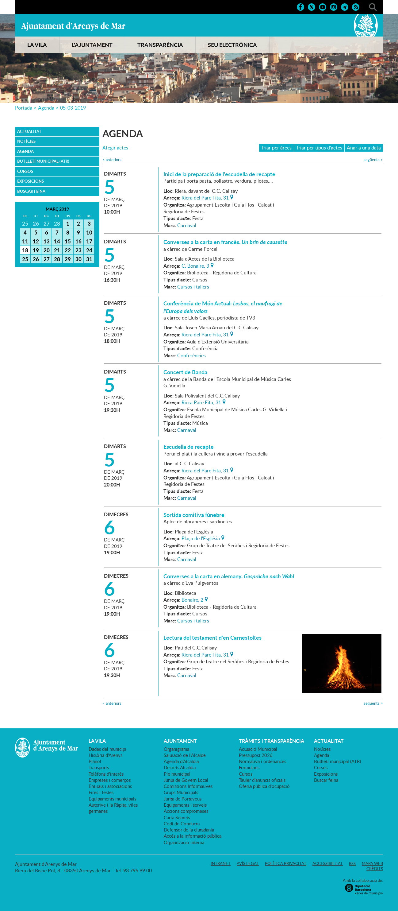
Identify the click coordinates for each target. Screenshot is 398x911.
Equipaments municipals (112, 799)
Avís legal (248, 863)
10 (89, 232)
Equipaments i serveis (185, 805)
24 (89, 250)
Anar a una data (364, 147)
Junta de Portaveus (182, 799)
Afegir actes (115, 148)
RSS (352, 863)
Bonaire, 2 (192, 599)
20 (47, 250)
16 (78, 241)
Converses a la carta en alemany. (228, 576)
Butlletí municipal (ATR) (43, 161)
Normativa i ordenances (262, 761)
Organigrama (176, 749)
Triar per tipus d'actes (319, 147)
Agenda (46, 107)
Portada (23, 107)
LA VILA (37, 45)
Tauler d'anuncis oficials (262, 780)
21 (57, 250)
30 (78, 259)
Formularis (249, 767)
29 (68, 259)
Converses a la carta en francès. (225, 242)
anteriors (111, 159)
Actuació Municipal (258, 749)
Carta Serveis (177, 817)
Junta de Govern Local (186, 780)
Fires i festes (101, 792)
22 (68, 250)
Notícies (26, 141)
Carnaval (186, 225)
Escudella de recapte (188, 447)
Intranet (221, 863)
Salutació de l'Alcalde (185, 755)
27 (47, 259)
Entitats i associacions (110, 786)
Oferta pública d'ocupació (264, 786)
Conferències (191, 355)
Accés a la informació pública (192, 836)
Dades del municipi (107, 749)
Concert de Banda (185, 372)
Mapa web (372, 863)
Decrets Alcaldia (180, 767)
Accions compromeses (186, 811)
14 (57, 241)
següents (373, 159)
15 (68, 241)
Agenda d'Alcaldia (181, 761)
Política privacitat (285, 863)
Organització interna (184, 842)
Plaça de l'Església (201, 537)
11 (25, 241)
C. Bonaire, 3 (195, 265)
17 (89, 241)
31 (89, 259)
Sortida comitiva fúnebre (193, 515)
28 (57, 259)
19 (36, 250)
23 (78, 250)
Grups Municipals (181, 792)
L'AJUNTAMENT (92, 45)
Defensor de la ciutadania (189, 830)
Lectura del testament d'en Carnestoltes (212, 638)
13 (47, 241)
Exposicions (30, 181)
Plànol (95, 761)
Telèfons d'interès (106, 774)
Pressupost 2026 (256, 755)
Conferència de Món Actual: (222, 307)
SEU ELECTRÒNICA (232, 45)
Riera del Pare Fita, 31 (205, 197)
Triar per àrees (276, 147)
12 (36, 241)
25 (25, 259)
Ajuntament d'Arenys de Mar (73, 26)
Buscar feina (31, 191)
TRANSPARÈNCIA (160, 45)
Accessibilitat (327, 863)
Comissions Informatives (188, 786)
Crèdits (374, 868)
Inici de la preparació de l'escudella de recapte (219, 174)
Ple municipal (177, 774)
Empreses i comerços (110, 780)
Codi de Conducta (182, 823)
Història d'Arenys (105, 755)
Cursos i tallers (193, 286)
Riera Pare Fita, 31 (201, 401)
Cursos (25, 171)
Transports (99, 767)
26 (36, 259)
